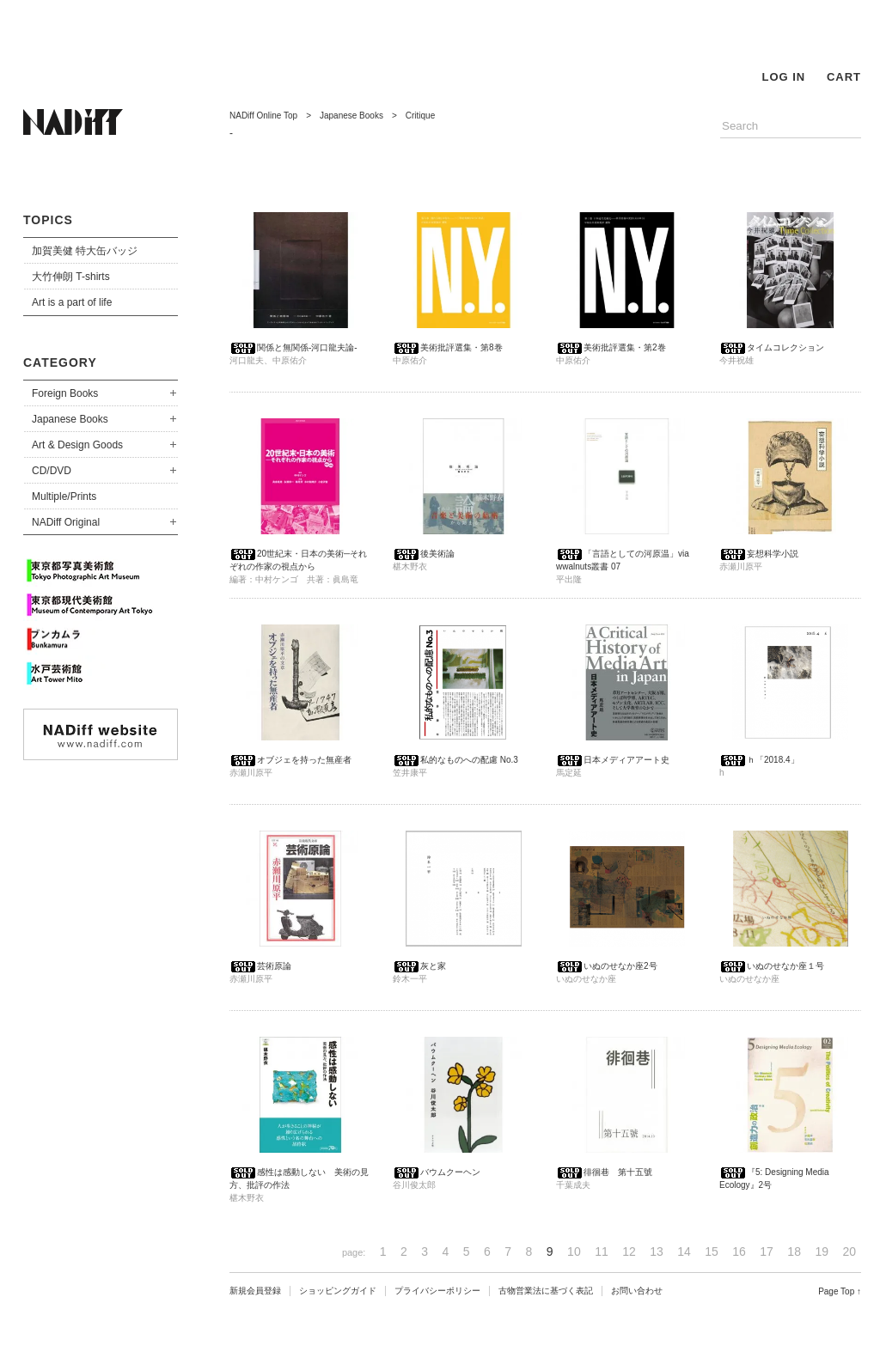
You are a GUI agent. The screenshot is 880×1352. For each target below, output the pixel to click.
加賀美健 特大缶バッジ (85, 251)
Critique (420, 115)
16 (739, 1251)
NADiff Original (66, 522)
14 (684, 1251)
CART (844, 76)
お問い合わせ (637, 1290)
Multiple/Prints (64, 496)
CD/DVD (51, 471)
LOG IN (783, 76)
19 (821, 1251)
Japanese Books (70, 419)
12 (629, 1251)
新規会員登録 (255, 1290)
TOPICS (48, 220)
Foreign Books (65, 393)
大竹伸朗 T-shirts (71, 277)
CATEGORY (60, 362)
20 (849, 1251)
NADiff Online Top (263, 115)
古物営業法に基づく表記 (545, 1290)
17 (766, 1251)
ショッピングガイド (337, 1290)
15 (711, 1251)
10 (574, 1251)
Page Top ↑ (839, 1291)
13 (656, 1251)
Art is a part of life (72, 302)
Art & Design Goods (77, 445)
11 (601, 1251)
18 (794, 1251)
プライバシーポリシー (437, 1290)
